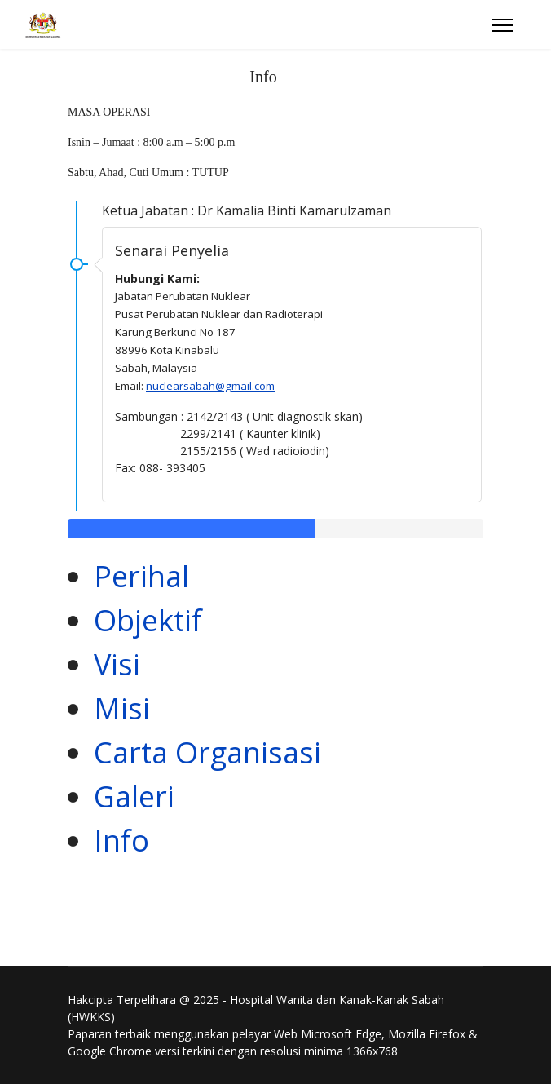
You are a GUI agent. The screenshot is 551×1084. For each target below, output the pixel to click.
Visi (117, 664)
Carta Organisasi (207, 752)
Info (121, 841)
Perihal (141, 576)
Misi (122, 708)
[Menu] (502, 25)
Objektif (148, 620)
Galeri (134, 796)
